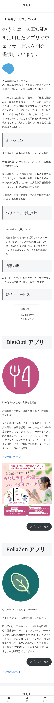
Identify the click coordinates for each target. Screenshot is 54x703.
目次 (23, 309)
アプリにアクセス (39, 526)
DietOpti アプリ (28, 315)
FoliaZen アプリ (28, 319)
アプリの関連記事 (11, 672)
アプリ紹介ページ (11, 457)
